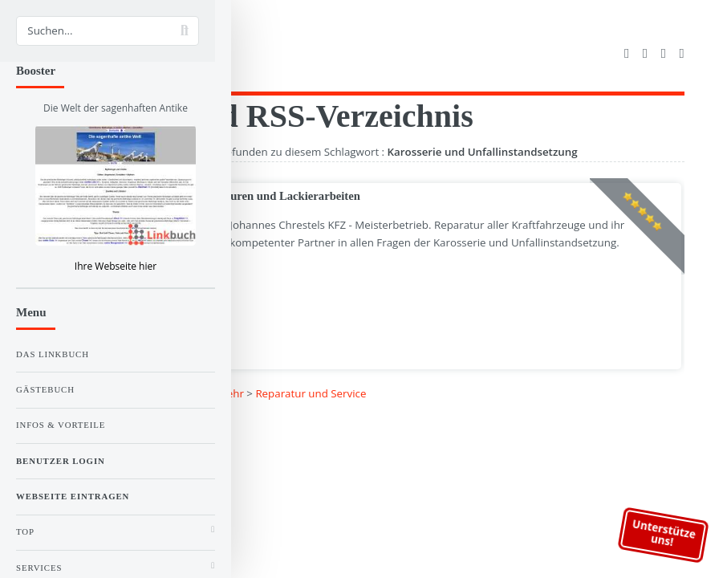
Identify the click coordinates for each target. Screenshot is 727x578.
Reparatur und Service (310, 393)
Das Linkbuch (52, 354)
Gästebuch (45, 389)
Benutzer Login (60, 461)
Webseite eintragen (72, 496)
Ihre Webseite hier (115, 266)
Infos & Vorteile (60, 424)
